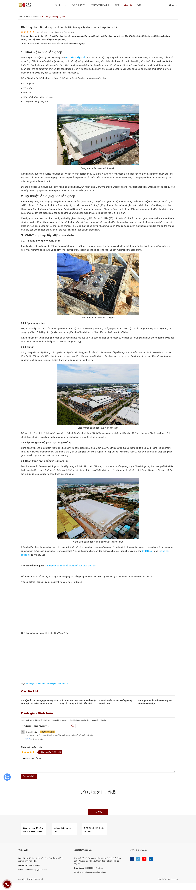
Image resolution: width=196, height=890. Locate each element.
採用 (117, 5)
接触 (139, 5)
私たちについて (78, 5)
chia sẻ (65, 683)
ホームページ (60, 5)
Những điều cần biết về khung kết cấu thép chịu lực (70, 566)
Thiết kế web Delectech (168, 879)
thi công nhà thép (33, 683)
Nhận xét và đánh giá (31, 747)
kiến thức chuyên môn (51, 683)
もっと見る (98, 812)
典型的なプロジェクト (100, 5)
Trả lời (27, 739)
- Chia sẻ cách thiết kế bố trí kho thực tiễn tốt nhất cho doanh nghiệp (53, 44)
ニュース (128, 5)
